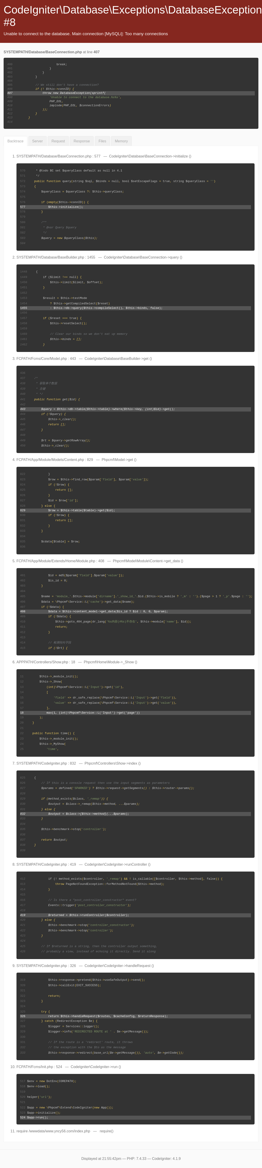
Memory (121, 141)
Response (82, 141)
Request (58, 141)
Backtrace (15, 141)
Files (102, 141)
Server (37, 141)
